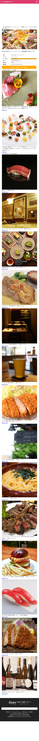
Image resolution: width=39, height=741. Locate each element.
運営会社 (8, 711)
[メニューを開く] (36, 2)
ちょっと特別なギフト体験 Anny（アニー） (19, 713)
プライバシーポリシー (16, 711)
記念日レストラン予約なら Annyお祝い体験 (19, 714)
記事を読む (4, 110)
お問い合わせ (25, 711)
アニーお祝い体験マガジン (7, 1)
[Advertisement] (19, 14)
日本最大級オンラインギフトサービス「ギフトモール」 (19, 716)
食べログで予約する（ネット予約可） (19, 67)
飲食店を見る (5, 192)
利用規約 (31, 711)
